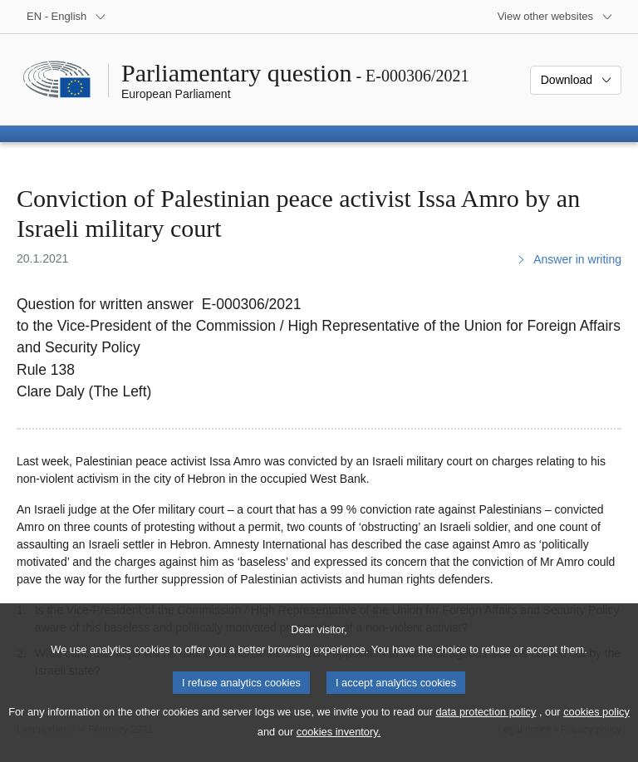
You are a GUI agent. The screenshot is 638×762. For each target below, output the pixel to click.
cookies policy (596, 728)
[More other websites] (555, 16)
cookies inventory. (338, 748)
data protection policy (485, 728)
